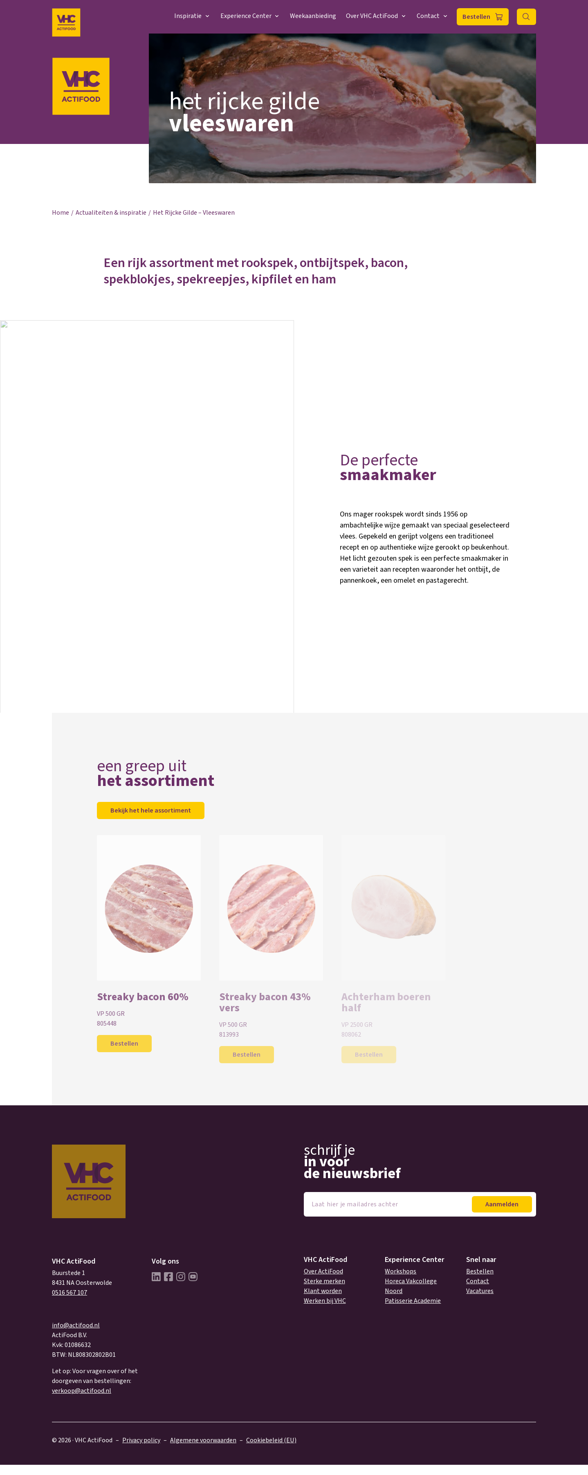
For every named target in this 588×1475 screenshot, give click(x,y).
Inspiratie (192, 15)
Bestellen (476, 16)
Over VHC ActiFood (376, 15)
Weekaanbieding (313, 15)
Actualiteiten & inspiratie (111, 212)
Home (60, 212)
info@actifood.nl (76, 1325)
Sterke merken (324, 1281)
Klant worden (323, 1290)
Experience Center (250, 15)
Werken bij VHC (325, 1300)
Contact (433, 15)
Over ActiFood (323, 1271)
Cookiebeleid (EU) (271, 1440)
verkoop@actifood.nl (81, 1390)
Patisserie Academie (413, 1300)
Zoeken (526, 17)
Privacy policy (141, 1440)
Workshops (400, 1271)
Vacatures (480, 1290)
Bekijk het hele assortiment (150, 810)
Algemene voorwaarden (203, 1440)
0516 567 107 (69, 1292)
